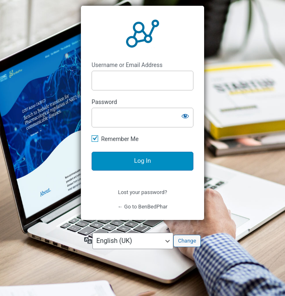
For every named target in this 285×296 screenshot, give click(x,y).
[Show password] (185, 116)
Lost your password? (142, 192)
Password (104, 102)
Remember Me (119, 139)
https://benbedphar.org (142, 33)
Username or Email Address (127, 65)
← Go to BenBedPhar (142, 207)
